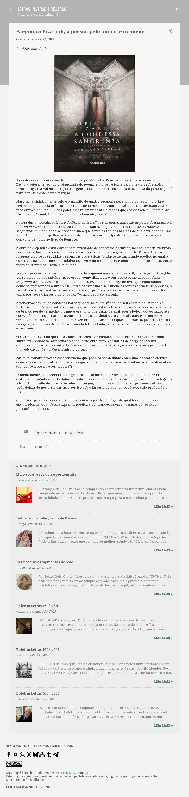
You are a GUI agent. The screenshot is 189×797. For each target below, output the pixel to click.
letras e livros (74, 433)
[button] (170, 31)
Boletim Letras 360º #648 (38, 649)
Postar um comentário (35, 446)
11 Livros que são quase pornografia (46, 474)
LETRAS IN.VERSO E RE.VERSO (42, 9)
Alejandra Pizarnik (46, 433)
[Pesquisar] (178, 10)
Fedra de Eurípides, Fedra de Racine (46, 518)
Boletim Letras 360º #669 (38, 693)
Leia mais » (163, 506)
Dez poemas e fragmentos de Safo (44, 562)
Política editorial (33, 780)
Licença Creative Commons (68, 773)
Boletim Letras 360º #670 (37, 606)
